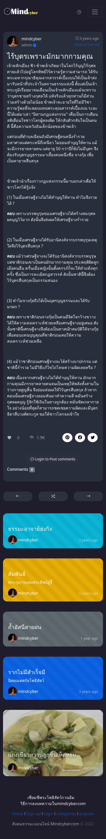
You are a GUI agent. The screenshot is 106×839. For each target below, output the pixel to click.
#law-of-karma (87, 44)
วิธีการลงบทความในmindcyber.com (53, 803)
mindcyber (31, 39)
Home (17, 813)
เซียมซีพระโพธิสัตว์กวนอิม (51, 797)
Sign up (33, 813)
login (49, 813)
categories (66, 813)
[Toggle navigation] (95, 12)
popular (86, 813)
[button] (80, 437)
